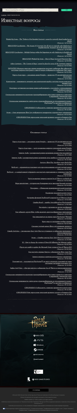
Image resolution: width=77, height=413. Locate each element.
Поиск (67, 10)
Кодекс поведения (68, 408)
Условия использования (37, 408)
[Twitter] (30, 365)
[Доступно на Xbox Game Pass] (38, 354)
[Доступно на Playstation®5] (38, 340)
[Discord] (43, 365)
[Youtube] (38, 365)
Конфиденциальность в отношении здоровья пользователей (43, 410)
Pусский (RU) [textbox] (36, 390)
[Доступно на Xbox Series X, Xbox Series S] (38, 335)
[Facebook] (27, 365)
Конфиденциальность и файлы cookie (53, 408)
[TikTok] (47, 365)
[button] (38, 390)
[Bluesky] (50, 365)
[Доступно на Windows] (38, 345)
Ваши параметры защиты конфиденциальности (18, 408)
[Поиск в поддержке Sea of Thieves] (30, 10)
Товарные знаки (23, 410)
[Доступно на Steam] (38, 350)
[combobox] (30, 10)
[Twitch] (33, 365)
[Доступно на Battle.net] (38, 359)
